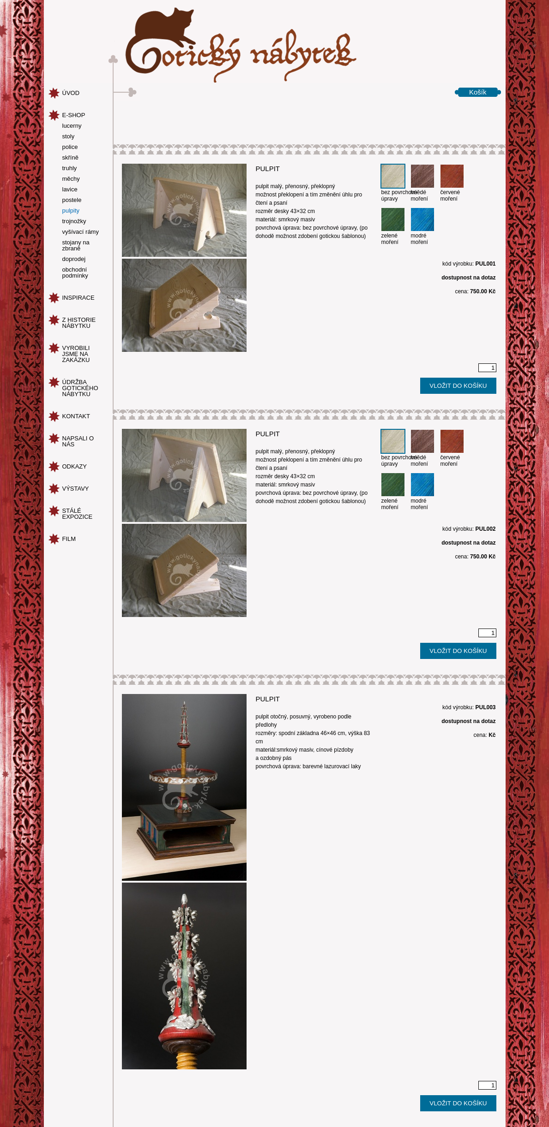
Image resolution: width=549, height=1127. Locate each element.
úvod (71, 92)
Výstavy (75, 488)
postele (72, 200)
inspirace (78, 297)
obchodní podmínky (75, 273)
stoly (68, 136)
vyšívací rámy (80, 232)
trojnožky (74, 221)
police (70, 147)
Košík (478, 92)
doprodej (74, 259)
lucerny (72, 126)
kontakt (76, 416)
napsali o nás (78, 441)
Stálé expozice (77, 513)
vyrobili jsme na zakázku (76, 353)
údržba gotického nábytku (80, 388)
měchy (71, 179)
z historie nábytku (79, 322)
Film (69, 538)
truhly (69, 168)
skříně (70, 157)
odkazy (74, 466)
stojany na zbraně (76, 245)
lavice (70, 189)
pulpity (71, 211)
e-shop (73, 115)
